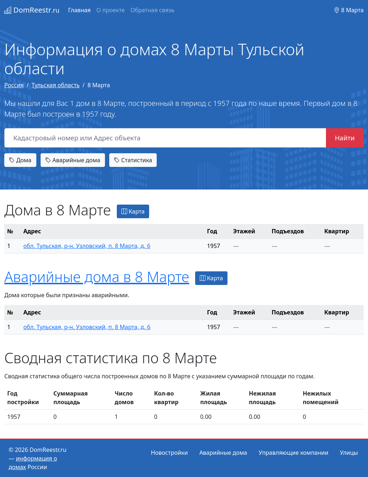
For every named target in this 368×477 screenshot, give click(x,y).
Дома (20, 160)
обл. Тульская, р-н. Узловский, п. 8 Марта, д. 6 (87, 246)
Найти (345, 137)
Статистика (133, 160)
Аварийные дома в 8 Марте (96, 276)
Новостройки (169, 453)
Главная (79, 10)
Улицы (349, 453)
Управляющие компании (293, 453)
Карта (133, 211)
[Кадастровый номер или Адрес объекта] (165, 138)
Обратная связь (152, 10)
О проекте (110, 10)
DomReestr (31, 10)
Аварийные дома (72, 160)
